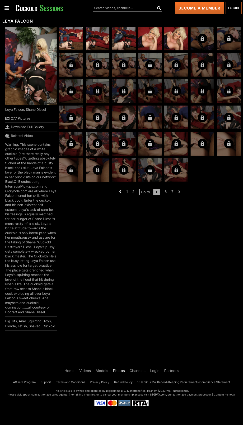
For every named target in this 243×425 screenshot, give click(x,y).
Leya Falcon (14, 109)
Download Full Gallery (24, 127)
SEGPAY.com (158, 394)
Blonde (10, 326)
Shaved (35, 326)
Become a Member (199, 8)
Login (233, 8)
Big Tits (11, 321)
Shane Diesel (36, 109)
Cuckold (48, 326)
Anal (22, 321)
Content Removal (224, 394)
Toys (47, 321)
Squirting (35, 321)
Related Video (19, 136)
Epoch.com (30, 394)
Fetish (22, 326)
